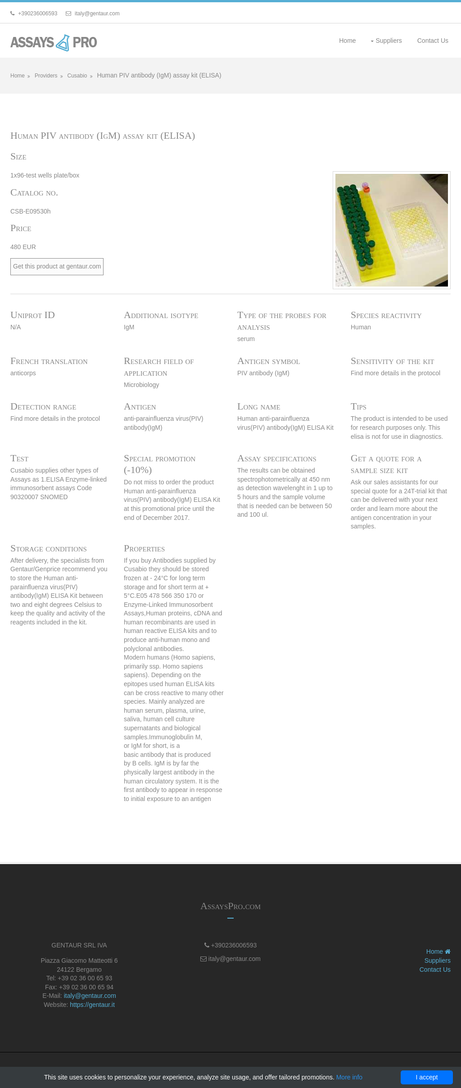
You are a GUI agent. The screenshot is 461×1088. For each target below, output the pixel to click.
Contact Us (432, 40)
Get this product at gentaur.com (57, 266)
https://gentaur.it (92, 1004)
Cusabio (77, 76)
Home (347, 40)
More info (349, 1077)
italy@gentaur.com (90, 995)
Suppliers (388, 40)
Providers (46, 76)
